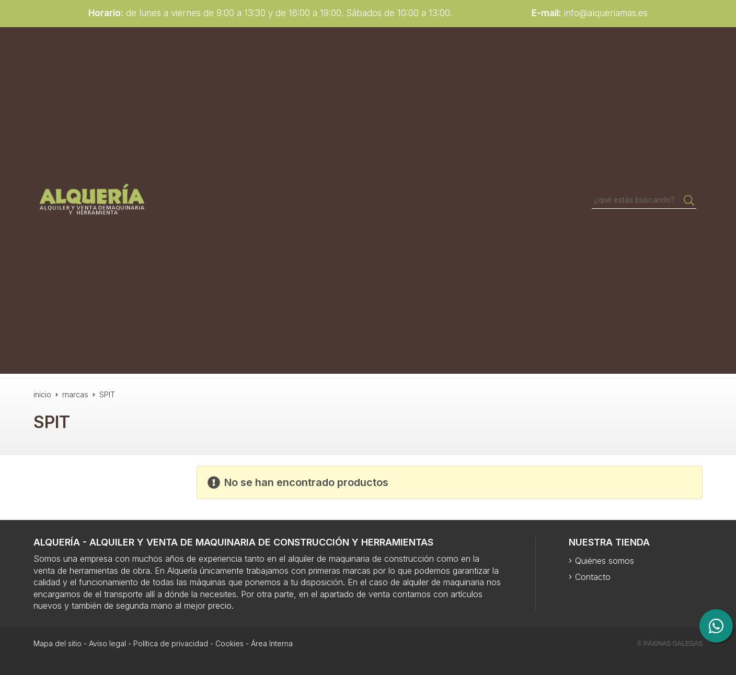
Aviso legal (107, 643)
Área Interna (272, 643)
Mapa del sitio (57, 643)
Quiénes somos (604, 560)
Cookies (229, 643)
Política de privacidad (170, 643)
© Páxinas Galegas (670, 643)
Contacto (593, 577)
